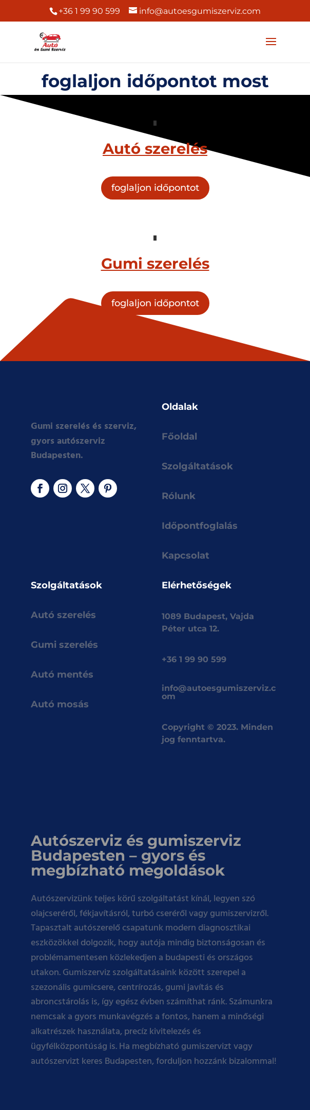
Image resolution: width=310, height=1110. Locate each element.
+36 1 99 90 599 (89, 11)
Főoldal (179, 436)
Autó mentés (62, 674)
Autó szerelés (63, 615)
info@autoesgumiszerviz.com (219, 692)
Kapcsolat (185, 555)
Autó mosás (60, 704)
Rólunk (179, 496)
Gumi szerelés (64, 644)
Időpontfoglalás (200, 525)
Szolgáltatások (197, 466)
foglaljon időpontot (155, 187)
